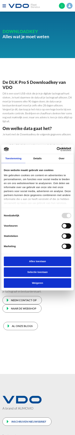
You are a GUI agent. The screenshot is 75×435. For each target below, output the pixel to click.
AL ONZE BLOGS (22, 325)
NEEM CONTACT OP (24, 300)
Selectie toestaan (37, 272)
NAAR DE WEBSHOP (23, 308)
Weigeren (37, 283)
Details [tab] (37, 158)
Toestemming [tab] (13, 158)
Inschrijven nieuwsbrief (28, 421)
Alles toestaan (37, 261)
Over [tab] (62, 158)
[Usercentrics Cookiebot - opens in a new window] (56, 149)
